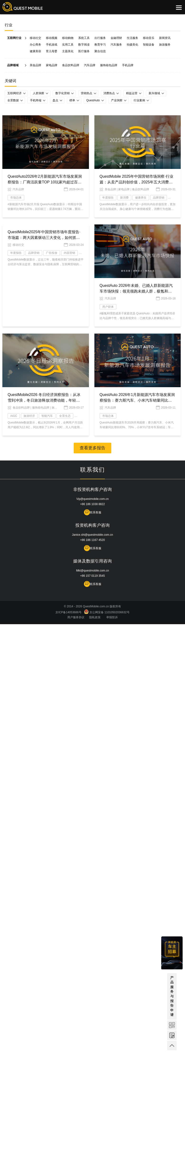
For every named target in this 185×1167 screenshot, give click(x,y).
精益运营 (131, 93)
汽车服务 (116, 44)
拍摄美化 (132, 44)
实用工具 (67, 44)
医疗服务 (84, 51)
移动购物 (67, 38)
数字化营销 (62, 93)
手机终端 (35, 100)
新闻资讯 (164, 38)
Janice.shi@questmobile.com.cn (92, 534)
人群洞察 (38, 93)
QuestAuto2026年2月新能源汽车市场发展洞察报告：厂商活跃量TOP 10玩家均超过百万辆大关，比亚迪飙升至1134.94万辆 (45, 182)
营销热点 (86, 93)
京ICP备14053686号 (69, 612)
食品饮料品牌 (70, 65)
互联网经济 (14, 93)
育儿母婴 (51, 51)
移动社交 (35, 38)
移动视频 (51, 38)
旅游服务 (164, 44)
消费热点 (109, 93)
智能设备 (148, 44)
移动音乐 (148, 38)
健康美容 (35, 51)
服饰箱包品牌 (108, 65)
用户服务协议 (75, 617)
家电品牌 (51, 65)
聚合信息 (100, 51)
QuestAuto (93, 100)
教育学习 (100, 44)
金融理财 (116, 38)
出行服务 (100, 38)
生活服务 (132, 38)
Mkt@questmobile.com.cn (92, 570)
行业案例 (139, 100)
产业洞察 (116, 100)
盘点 (55, 100)
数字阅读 (84, 44)
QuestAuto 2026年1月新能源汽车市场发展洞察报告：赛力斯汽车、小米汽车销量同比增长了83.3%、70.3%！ (137, 400)
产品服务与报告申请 (172, 996)
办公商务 (35, 44)
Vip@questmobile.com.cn (92, 499)
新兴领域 (154, 93)
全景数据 (13, 100)
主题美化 (67, 51)
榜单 (72, 100)
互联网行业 (14, 38)
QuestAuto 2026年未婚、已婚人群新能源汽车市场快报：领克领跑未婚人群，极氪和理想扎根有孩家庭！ (136, 291)
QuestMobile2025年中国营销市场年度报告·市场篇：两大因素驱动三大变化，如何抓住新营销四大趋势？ (44, 237)
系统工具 (84, 38)
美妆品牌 (35, 65)
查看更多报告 (92, 448)
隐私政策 (95, 617)
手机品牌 (127, 65)
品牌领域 (13, 65)
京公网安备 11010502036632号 (107, 612)
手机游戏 (51, 44)
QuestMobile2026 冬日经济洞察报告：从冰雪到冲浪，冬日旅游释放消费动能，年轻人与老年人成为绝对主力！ (44, 400)
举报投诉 (112, 617)
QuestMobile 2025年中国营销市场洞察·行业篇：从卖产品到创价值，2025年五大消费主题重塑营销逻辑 (136, 182)
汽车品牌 (89, 65)
